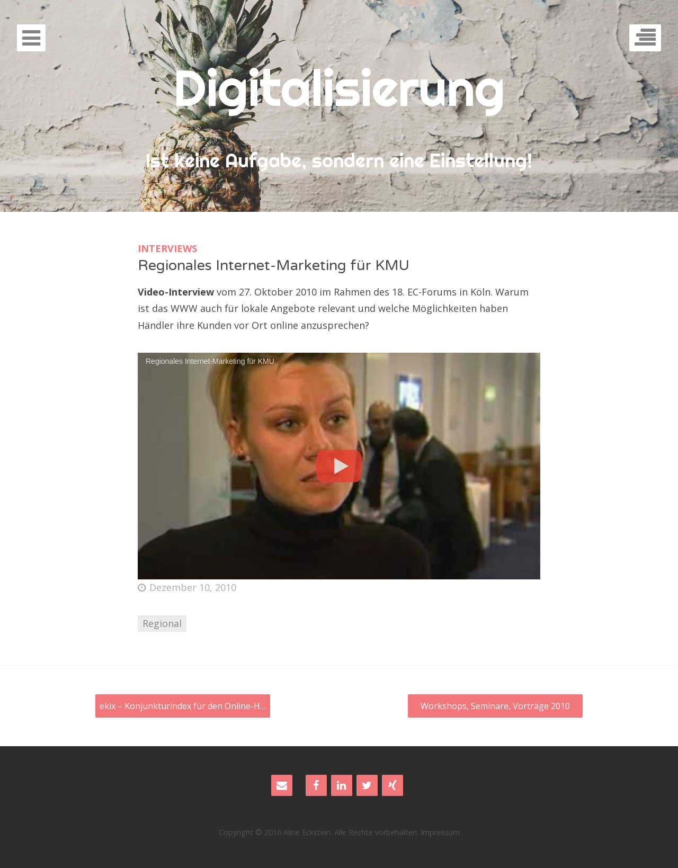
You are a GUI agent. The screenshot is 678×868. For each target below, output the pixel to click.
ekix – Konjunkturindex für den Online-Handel (185, 706)
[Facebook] (316, 785)
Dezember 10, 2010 (187, 587)
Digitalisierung (339, 87)
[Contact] (281, 785)
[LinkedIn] (341, 785)
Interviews (167, 248)
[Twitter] (367, 785)
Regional (162, 623)
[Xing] (392, 785)
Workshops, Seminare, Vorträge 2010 (495, 706)
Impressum (440, 832)
